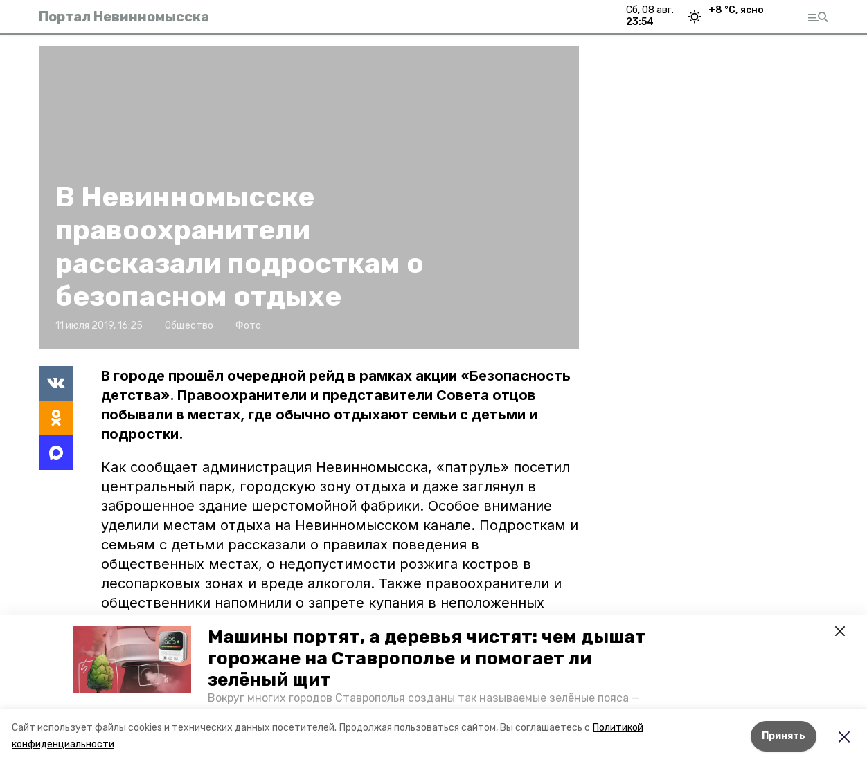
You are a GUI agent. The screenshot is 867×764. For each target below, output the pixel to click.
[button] (132, 659)
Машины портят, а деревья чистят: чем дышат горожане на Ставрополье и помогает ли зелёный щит (427, 658)
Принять (783, 736)
